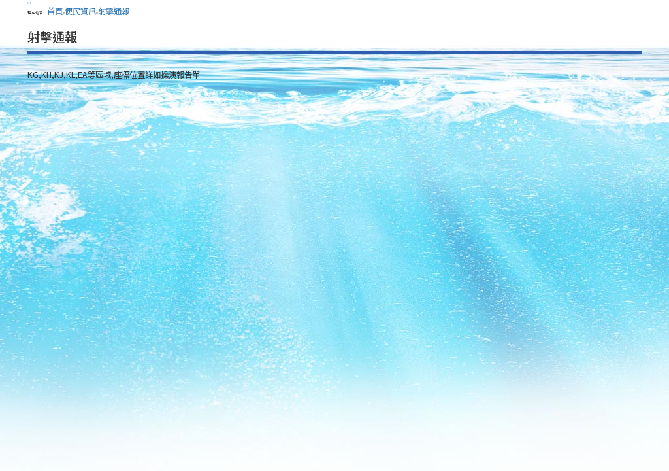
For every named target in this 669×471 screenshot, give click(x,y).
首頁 (55, 11)
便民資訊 (80, 11)
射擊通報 (113, 11)
